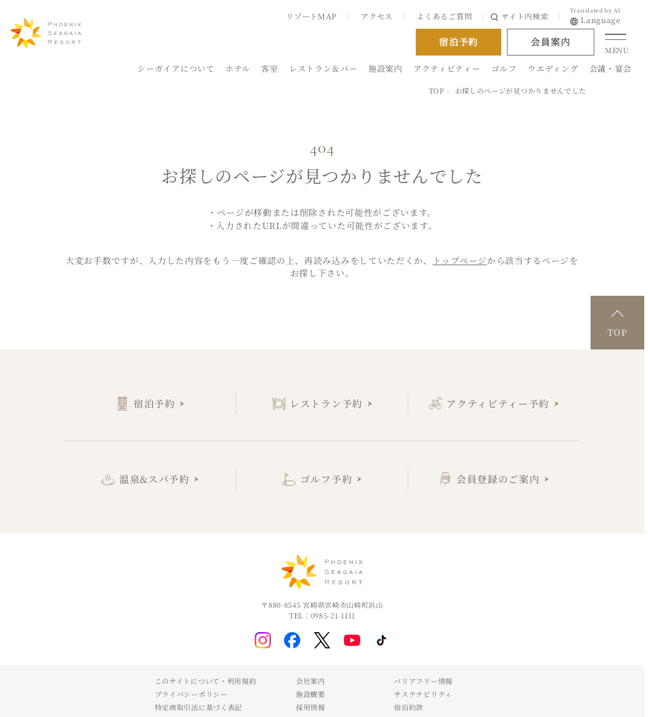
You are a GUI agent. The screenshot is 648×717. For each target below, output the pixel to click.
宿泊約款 (408, 707)
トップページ (460, 260)
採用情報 (310, 707)
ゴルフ (504, 68)
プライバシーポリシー (191, 694)
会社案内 (310, 681)
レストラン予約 (326, 403)
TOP (436, 90)
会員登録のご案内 (498, 478)
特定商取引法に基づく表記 (198, 707)
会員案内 (550, 41)
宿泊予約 (154, 403)
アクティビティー (447, 68)
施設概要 (310, 694)
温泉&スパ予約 (154, 478)
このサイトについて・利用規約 (206, 681)
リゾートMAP (311, 16)
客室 (269, 68)
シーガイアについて (175, 68)
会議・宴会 (610, 68)
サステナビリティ (423, 694)
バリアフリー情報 (423, 681)
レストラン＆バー (323, 68)
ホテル (237, 68)
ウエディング (553, 68)
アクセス (377, 16)
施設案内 (385, 68)
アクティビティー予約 (497, 403)
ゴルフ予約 (326, 478)
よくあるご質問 (444, 16)
